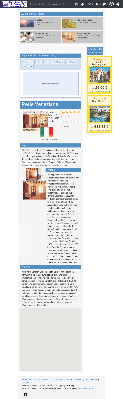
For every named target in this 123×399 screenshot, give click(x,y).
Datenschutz (44, 379)
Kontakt (94, 379)
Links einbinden (54, 4)
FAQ (87, 379)
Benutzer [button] (67, 4)
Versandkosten (58, 379)
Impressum (32, 379)
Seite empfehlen (37, 4)
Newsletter (27, 382)
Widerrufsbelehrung (75, 379)
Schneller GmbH (86, 388)
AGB (24, 379)
